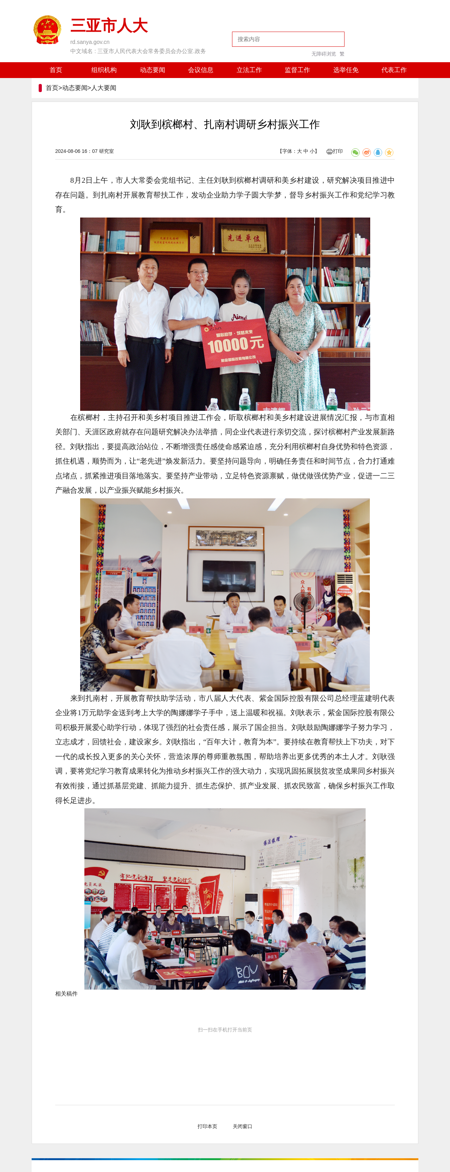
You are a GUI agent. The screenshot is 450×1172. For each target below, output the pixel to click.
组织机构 (104, 69)
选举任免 (346, 69)
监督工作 (297, 69)
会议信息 (200, 69)
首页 (56, 69)
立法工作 (249, 69)
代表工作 (394, 69)
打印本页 (207, 1126)
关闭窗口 (242, 1126)
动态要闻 (152, 69)
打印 (335, 151)
